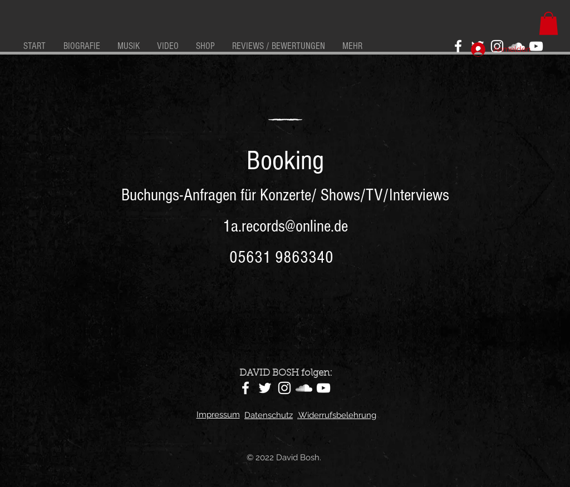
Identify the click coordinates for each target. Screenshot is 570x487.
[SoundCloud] (304, 388)
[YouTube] (536, 46)
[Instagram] (284, 388)
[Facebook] (458, 46)
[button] (548, 23)
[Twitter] (265, 388)
